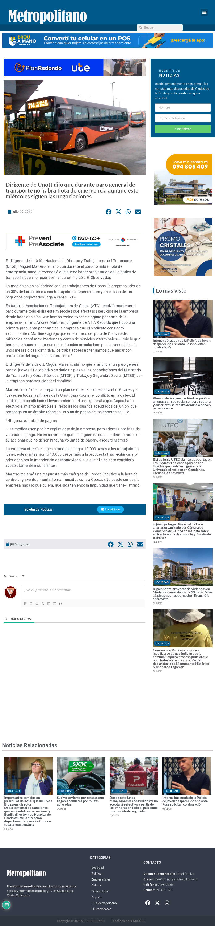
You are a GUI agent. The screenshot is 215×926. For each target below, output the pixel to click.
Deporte (96, 897)
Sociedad (162, 333)
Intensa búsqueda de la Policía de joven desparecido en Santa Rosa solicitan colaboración (182, 343)
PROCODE (138, 921)
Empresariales (100, 879)
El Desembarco (101, 909)
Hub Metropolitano (104, 903)
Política (96, 873)
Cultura (96, 885)
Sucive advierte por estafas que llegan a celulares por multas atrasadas (80, 800)
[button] (204, 12)
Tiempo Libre (100, 891)
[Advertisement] (74, 689)
